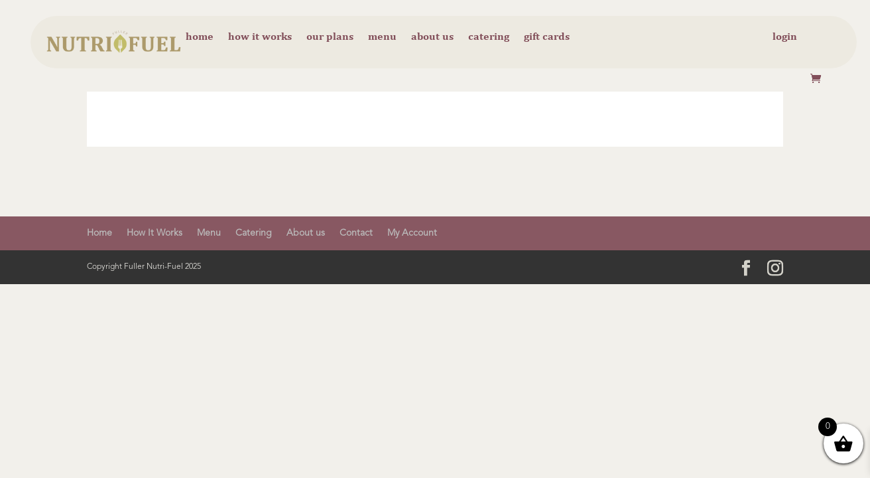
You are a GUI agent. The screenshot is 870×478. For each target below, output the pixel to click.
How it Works (260, 37)
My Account (412, 233)
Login (785, 37)
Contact (356, 233)
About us (432, 37)
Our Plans (329, 37)
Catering (488, 37)
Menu (382, 37)
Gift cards (547, 37)
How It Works (154, 233)
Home (200, 37)
